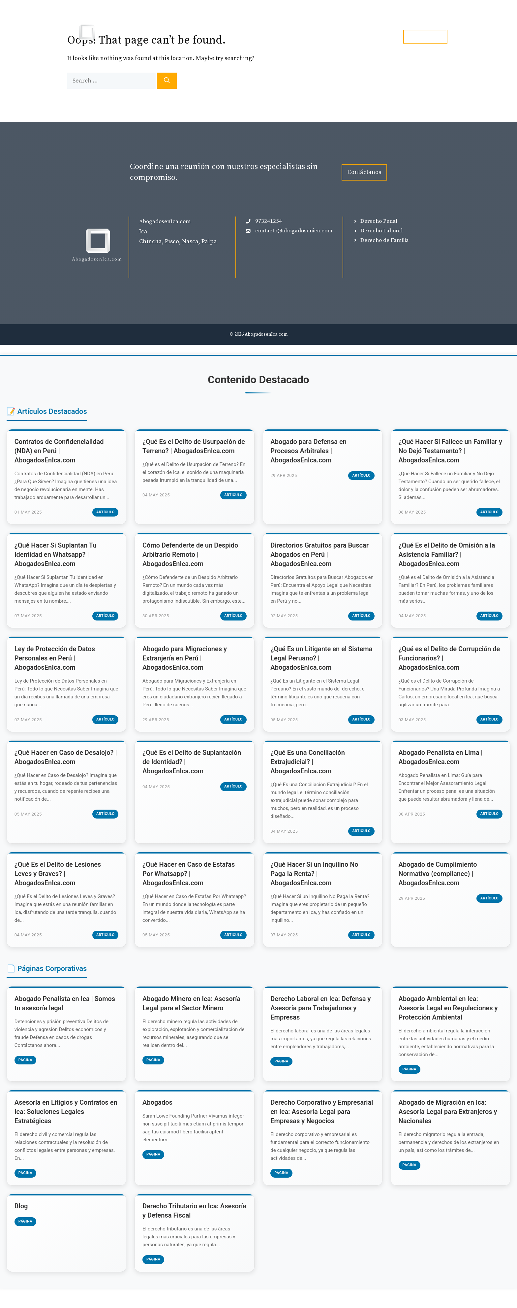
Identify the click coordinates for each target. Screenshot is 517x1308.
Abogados (158, 1120)
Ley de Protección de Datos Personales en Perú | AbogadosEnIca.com (55, 669)
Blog (344, 36)
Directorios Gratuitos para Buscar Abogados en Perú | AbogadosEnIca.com (320, 557)
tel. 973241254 (425, 36)
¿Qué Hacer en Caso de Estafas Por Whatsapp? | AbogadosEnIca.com (189, 888)
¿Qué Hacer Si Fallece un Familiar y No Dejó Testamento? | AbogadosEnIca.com (448, 451)
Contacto (376, 36)
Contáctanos (364, 172)
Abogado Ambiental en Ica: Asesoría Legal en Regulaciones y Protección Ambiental (449, 1024)
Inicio (256, 36)
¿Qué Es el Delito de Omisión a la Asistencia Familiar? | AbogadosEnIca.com (447, 557)
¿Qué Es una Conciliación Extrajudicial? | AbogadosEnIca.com (308, 775)
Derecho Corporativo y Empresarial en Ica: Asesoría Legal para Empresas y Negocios (322, 1129)
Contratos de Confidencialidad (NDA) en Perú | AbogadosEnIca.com (60, 451)
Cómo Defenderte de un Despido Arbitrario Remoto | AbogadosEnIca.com (191, 557)
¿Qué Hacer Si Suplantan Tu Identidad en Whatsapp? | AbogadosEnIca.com (56, 557)
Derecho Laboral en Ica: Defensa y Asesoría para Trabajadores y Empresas (321, 1024)
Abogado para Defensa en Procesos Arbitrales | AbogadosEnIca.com (309, 451)
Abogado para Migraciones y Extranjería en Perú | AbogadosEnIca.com (185, 669)
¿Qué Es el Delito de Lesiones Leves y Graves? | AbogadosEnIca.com (58, 888)
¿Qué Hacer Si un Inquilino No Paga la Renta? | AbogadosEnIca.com (315, 888)
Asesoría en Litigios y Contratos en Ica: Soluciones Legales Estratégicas (62, 1129)
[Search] (167, 81)
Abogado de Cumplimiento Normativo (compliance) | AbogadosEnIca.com (438, 888)
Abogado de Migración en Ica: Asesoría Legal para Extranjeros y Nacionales (448, 1129)
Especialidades (305, 37)
